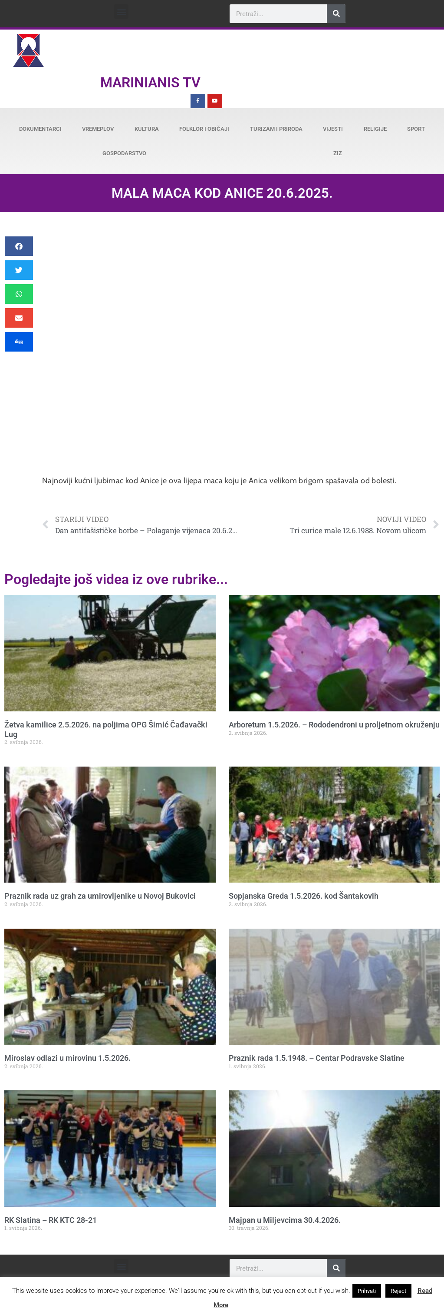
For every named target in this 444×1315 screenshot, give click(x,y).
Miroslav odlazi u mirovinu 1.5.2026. (67, 1058)
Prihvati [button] (367, 1291)
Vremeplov (98, 129)
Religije (375, 129)
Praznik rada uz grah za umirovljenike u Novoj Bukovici (100, 895)
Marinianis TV (150, 82)
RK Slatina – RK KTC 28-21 (50, 1220)
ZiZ (337, 153)
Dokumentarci (40, 129)
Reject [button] (398, 1291)
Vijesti (333, 129)
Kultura (147, 129)
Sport (416, 129)
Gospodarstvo (124, 153)
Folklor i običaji (204, 129)
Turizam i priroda (276, 129)
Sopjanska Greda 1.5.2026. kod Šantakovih (303, 895)
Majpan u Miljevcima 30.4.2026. (285, 1220)
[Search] (336, 13)
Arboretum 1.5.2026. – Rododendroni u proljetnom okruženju (334, 724)
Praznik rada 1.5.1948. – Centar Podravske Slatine (317, 1058)
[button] (121, 11)
